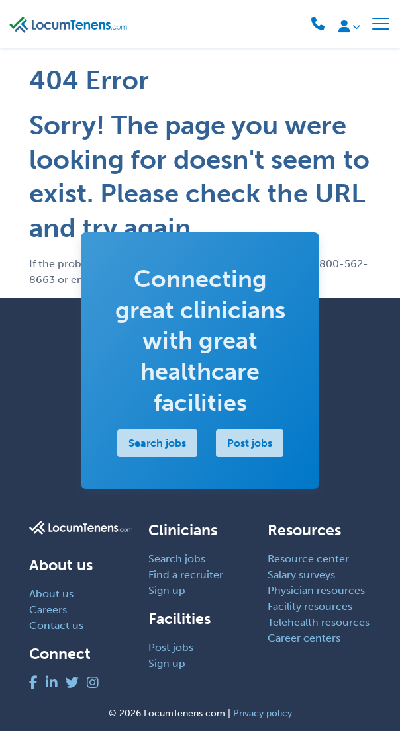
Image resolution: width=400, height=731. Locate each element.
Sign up (166, 590)
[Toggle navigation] (381, 24)
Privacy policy (262, 713)
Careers (48, 609)
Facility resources (310, 606)
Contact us (56, 625)
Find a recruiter (185, 574)
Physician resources (316, 590)
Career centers (304, 638)
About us (51, 593)
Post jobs (249, 443)
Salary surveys (301, 574)
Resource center (308, 558)
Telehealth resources (319, 622)
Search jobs (157, 443)
